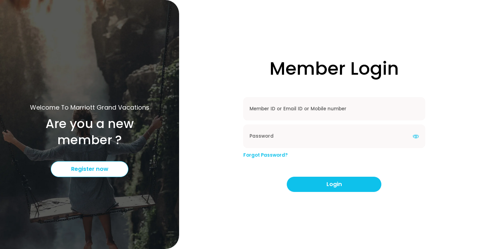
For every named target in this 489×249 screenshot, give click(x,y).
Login (334, 184)
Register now (89, 169)
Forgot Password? (265, 155)
